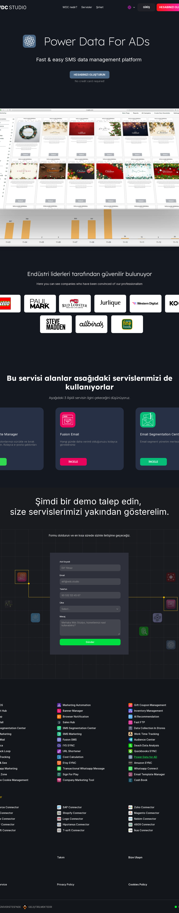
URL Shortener (72, 751)
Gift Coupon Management (150, 705)
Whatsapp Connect (146, 768)
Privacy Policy (65, 884)
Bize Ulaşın (135, 857)
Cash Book (140, 780)
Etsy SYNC (69, 762)
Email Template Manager (149, 774)
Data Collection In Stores (149, 728)
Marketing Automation (77, 705)
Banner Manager (73, 710)
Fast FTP (139, 722)
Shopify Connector (74, 813)
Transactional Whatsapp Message (84, 768)
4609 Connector (144, 824)
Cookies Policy (137, 884)
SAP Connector (72, 807)
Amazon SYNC (143, 762)
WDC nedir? (70, 7)
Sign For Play (70, 774)
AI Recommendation (146, 716)
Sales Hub (69, 722)
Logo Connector (73, 818)
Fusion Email (69, 434)
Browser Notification (76, 716)
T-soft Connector (73, 830)
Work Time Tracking (146, 734)
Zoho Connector (144, 807)
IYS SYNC (69, 745)
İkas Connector (143, 830)
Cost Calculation (73, 757)
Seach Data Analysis (146, 745)
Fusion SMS (70, 739)
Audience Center (144, 739)
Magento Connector (146, 813)
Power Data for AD (145, 757)
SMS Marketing (72, 734)
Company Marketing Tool (78, 780)
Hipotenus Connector (76, 824)
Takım (61, 857)
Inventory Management (148, 710)
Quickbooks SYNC (145, 751)
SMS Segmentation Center (79, 728)
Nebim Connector (145, 818)
